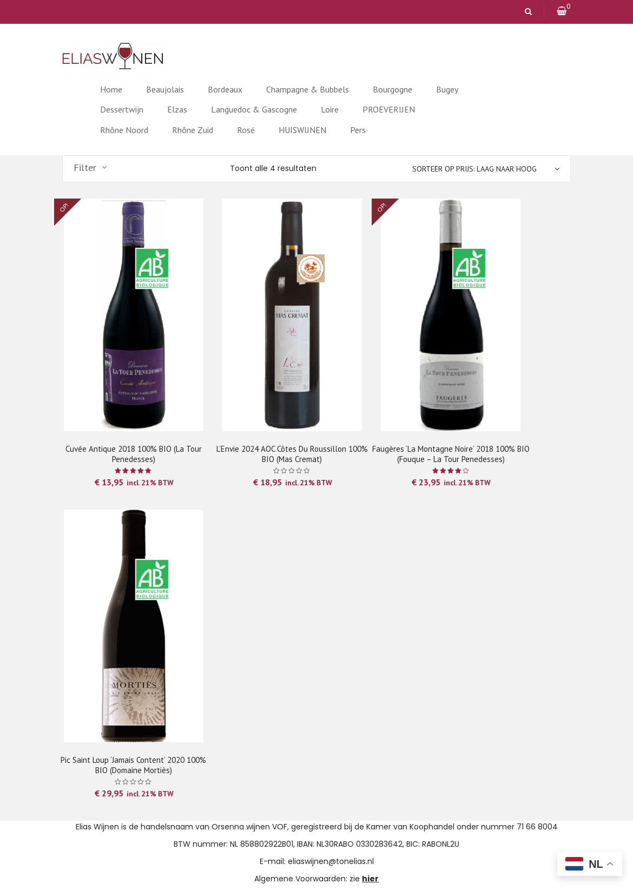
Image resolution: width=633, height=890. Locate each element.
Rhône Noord (124, 129)
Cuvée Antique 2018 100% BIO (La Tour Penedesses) (133, 454)
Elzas (177, 109)
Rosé (246, 129)
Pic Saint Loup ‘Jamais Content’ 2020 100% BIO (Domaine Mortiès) (133, 765)
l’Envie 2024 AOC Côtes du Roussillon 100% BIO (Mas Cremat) (292, 454)
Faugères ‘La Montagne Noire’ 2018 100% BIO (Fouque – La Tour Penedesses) (451, 454)
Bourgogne (392, 89)
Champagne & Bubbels (307, 89)
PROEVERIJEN (388, 109)
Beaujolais (165, 89)
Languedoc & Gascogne (254, 109)
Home (111, 89)
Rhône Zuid (192, 129)
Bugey (447, 89)
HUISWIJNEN (302, 129)
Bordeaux (225, 89)
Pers (358, 129)
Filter (85, 168)
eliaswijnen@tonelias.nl (331, 861)
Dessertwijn (121, 109)
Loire (330, 109)
